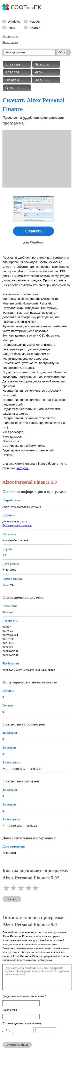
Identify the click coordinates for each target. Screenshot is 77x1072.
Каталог (12, 72)
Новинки (42, 80)
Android (35, 27)
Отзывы (12, 88)
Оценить (12, 899)
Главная (12, 64)
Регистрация (10, 42)
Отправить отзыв (17, 1044)
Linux (11, 27)
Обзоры (12, 80)
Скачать (33, 231)
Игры (39, 72)
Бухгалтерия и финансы (17, 525)
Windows (14, 21)
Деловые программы (15, 521)
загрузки (23, 468)
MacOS (35, 21)
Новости (41, 64)
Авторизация (10, 36)
